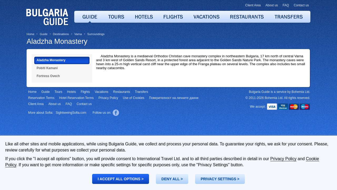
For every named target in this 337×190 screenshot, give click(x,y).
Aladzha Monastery (57, 41)
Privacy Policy (283, 158)
